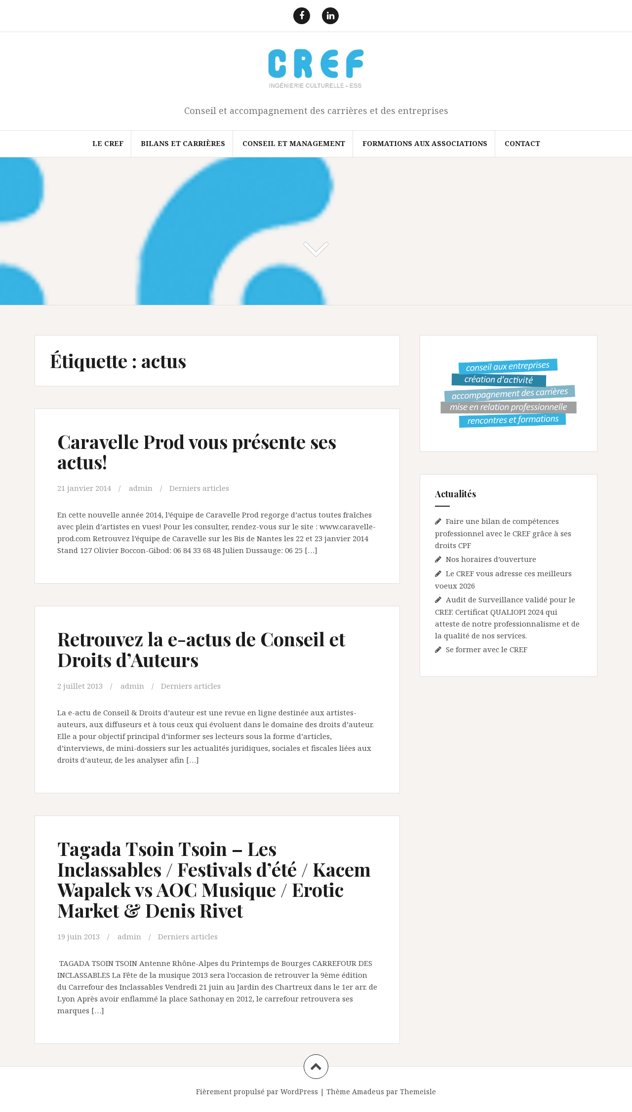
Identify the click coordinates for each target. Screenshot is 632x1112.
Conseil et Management (293, 143)
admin (141, 488)
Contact (522, 143)
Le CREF (107, 143)
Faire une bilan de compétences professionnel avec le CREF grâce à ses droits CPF (503, 533)
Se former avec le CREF (486, 649)
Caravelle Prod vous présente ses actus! (196, 452)
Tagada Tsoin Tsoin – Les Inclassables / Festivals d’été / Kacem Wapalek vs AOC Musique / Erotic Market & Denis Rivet (214, 879)
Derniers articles (199, 488)
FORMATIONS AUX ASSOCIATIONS (424, 143)
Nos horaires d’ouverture (491, 559)
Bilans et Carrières (183, 143)
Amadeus (368, 1091)
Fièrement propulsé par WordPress (257, 1091)
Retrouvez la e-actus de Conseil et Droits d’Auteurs (201, 649)
